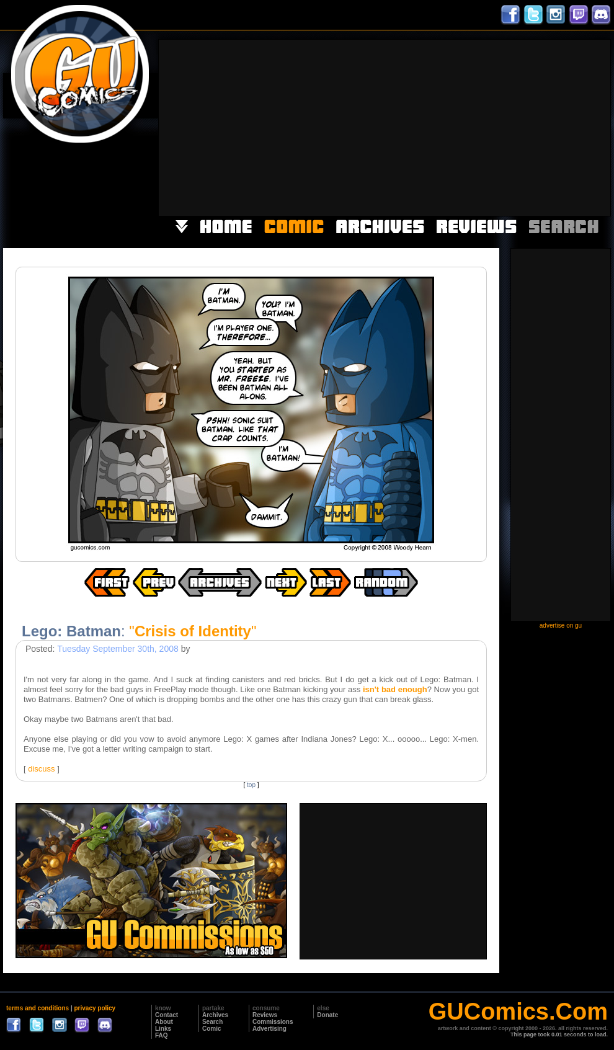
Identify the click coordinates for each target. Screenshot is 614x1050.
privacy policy (94, 1008)
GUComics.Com (518, 1012)
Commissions (272, 1021)
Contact (166, 1015)
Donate (327, 1015)
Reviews (264, 1015)
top (251, 784)
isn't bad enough (395, 689)
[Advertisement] (450, 126)
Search (212, 1021)
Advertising (269, 1028)
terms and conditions (37, 1008)
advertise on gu (561, 625)
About (164, 1021)
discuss (41, 768)
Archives (215, 1015)
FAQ (161, 1035)
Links (163, 1028)
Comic (211, 1028)
